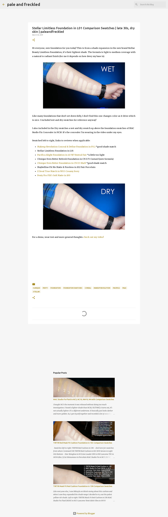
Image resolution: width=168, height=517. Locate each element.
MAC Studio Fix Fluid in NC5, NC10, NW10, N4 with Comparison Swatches (83, 399)
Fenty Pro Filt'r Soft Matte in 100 (53, 175)
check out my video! (93, 237)
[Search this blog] (152, 4)
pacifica (116, 288)
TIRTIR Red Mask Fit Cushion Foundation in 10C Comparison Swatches (82, 443)
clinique (36, 288)
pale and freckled (23, 4)
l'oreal (88, 288)
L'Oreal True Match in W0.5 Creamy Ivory (58, 171)
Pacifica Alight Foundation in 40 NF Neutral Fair (62, 155)
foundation (56, 288)
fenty (45, 288)
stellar (36, 292)
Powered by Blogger (84, 513)
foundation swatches (73, 288)
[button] (33, 40)
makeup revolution (102, 288)
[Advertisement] (84, 346)
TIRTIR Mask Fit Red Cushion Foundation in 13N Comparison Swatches (82, 486)
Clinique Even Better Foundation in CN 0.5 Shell (61, 163)
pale (124, 288)
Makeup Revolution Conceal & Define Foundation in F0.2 (66, 146)
